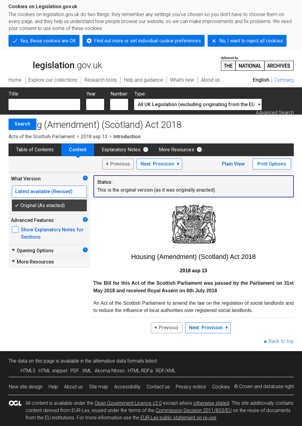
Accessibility (127, 387)
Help (53, 387)
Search (22, 124)
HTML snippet (53, 371)
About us (73, 387)
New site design (25, 387)
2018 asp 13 (94, 136)
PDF (74, 371)
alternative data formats (118, 361)
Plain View (233, 164)
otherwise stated (211, 403)
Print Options (271, 164)
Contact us (158, 387)
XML (87, 371)
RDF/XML (166, 371)
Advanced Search (275, 113)
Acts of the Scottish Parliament (41, 136)
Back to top (281, 341)
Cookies (221, 387)
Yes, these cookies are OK (48, 41)
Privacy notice (191, 387)
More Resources (176, 150)
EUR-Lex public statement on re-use (178, 418)
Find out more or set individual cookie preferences (147, 41)
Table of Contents (35, 150)
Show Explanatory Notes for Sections (52, 233)
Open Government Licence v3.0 (128, 403)
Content (78, 150)
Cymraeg (284, 80)
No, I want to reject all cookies (251, 41)
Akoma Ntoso (110, 371)
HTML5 (28, 371)
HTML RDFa (140, 371)
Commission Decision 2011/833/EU (194, 410)
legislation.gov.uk (55, 63)
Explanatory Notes (121, 150)
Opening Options (32, 250)
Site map (98, 387)
